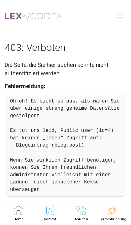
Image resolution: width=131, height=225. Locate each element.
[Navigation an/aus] (119, 15)
